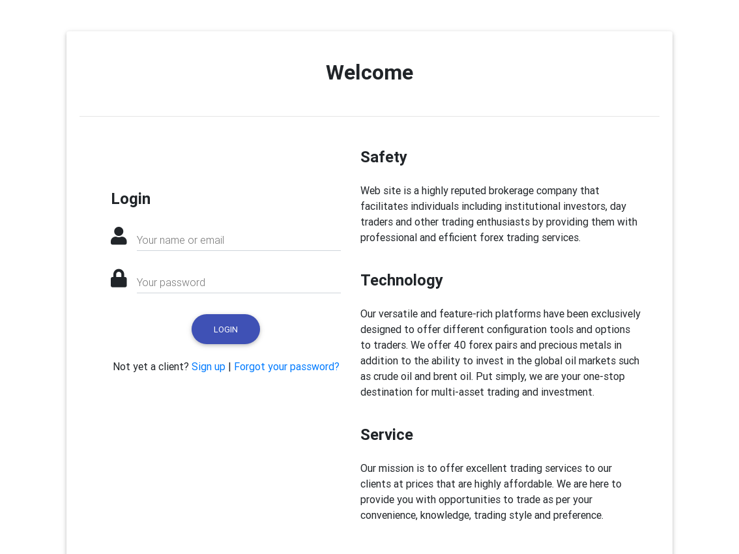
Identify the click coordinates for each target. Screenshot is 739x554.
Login (226, 329)
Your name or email (180, 239)
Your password (171, 282)
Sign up (208, 366)
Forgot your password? (287, 366)
